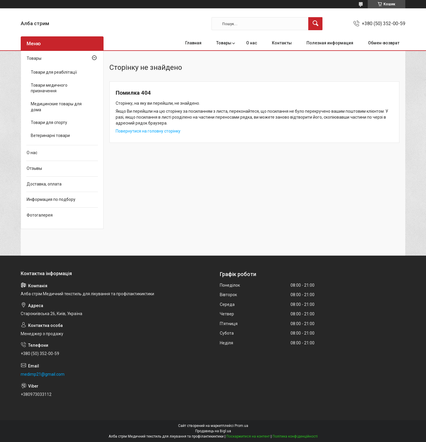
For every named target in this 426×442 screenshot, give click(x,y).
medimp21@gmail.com (42, 374)
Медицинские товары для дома (56, 106)
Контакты (282, 43)
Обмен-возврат (383, 43)
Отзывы (34, 168)
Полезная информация (329, 43)
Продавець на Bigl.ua (213, 431)
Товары (223, 43)
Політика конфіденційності (295, 436)
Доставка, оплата (44, 184)
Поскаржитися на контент (248, 436)
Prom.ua (241, 426)
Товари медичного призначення (49, 88)
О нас (251, 43)
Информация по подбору (51, 199)
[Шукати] (315, 23)
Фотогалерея (40, 215)
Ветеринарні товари (50, 135)
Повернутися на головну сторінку (148, 131)
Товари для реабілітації (54, 72)
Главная (193, 43)
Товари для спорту (49, 122)
